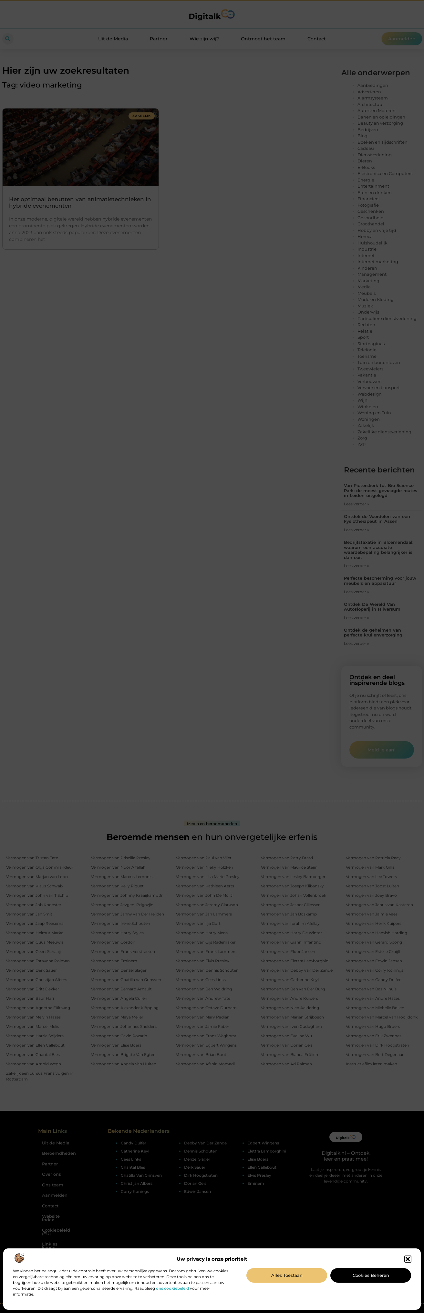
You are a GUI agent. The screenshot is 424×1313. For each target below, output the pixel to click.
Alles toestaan (287, 1275)
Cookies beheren (371, 1275)
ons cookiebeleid (172, 1288)
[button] (408, 1259)
